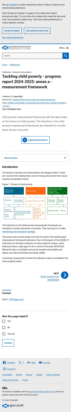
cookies (13, 4)
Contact (29, 375)
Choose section (35, 157)
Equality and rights (58, 103)
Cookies (39, 375)
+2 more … (6, 106)
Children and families (16, 103)
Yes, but (11, 334)
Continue (8, 343)
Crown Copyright (53, 375)
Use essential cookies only (37, 31)
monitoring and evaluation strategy (18, 231)
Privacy (25, 380)
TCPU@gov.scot (16, 299)
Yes (9, 321)
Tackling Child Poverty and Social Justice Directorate (33, 100)
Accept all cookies (12, 31)
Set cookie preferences (12, 37)
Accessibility (7, 375)
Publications (15, 65)
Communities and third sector (37, 103)
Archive (19, 375)
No (8, 327)
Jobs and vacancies (10, 380)
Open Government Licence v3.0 (42, 392)
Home (4, 65)
